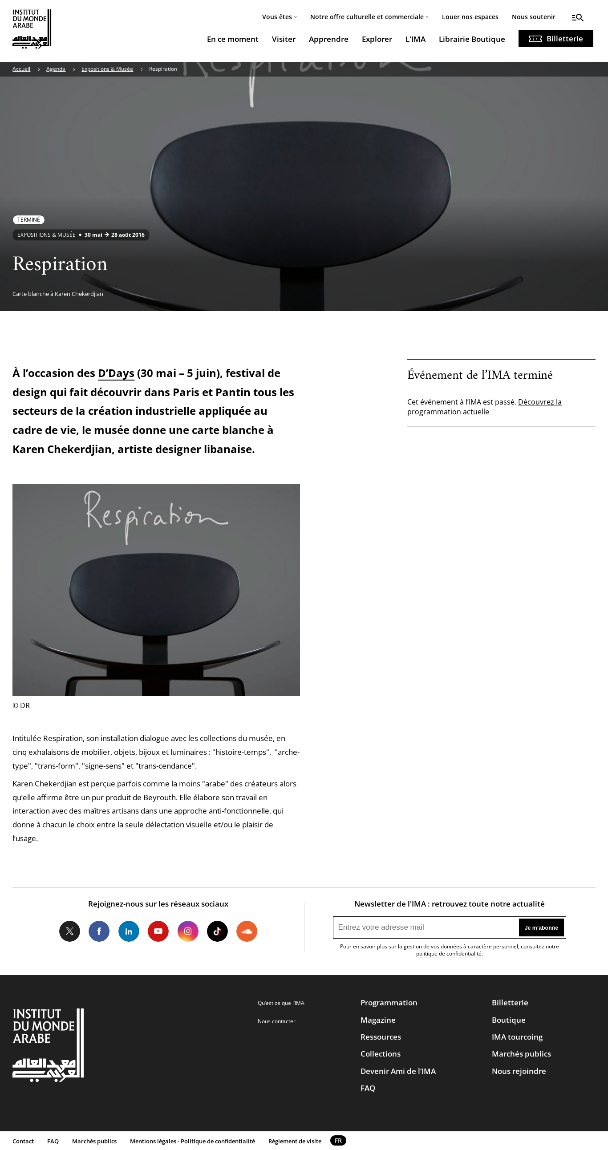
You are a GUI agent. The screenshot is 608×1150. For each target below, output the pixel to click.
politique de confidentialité (449, 953)
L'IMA (415, 39)
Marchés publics (521, 1054)
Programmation (389, 1002)
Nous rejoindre (519, 1071)
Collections (381, 1054)
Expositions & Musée (107, 69)
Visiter (284, 39)
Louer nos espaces (470, 16)
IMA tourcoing (517, 1037)
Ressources (381, 1037)
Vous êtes (277, 16)
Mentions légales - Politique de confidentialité (192, 1141)
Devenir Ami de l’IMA (398, 1071)
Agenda (55, 69)
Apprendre (329, 39)
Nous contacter (277, 1021)
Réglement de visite (294, 1141)
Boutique (509, 1020)
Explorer (377, 39)
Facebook (99, 931)
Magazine (378, 1020)
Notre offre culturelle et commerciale (367, 16)
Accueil (21, 69)
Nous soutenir (533, 16)
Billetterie (565, 38)
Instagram (187, 931)
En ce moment (233, 39)
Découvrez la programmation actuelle (484, 407)
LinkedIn (128, 931)
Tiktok (217, 931)
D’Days (116, 373)
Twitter (69, 931)
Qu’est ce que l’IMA (281, 1003)
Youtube (158, 931)
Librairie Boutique (472, 39)
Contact (23, 1141)
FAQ (368, 1088)
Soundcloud (246, 931)
